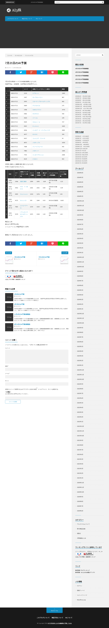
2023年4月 (80, 351)
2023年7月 (80, 337)
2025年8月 (80, 219)
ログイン (79, 585)
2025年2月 (80, 248)
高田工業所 (23, 181)
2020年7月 (80, 506)
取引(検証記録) (17, 67)
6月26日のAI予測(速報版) (82, 68)
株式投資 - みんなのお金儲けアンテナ (85, 572)
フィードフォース (38, 146)
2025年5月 (80, 233)
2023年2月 (80, 360)
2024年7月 (80, 280)
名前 (7, 366)
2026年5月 (80, 177)
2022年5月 (80, 403)
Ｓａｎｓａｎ (24, 194)
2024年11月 (80, 262)
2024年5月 (80, 290)
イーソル (35, 118)
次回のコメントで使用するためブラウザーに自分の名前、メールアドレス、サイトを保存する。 (32, 389)
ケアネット (36, 93)
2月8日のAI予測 (19, 294)
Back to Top (54, 610)
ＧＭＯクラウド (37, 109)
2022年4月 (80, 407)
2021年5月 (80, 459)
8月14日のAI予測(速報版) (22, 324)
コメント (7, 348)
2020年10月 (80, 492)
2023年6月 (80, 341)
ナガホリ (35, 159)
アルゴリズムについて (83, 524)
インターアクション (38, 155)
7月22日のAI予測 (43, 257)
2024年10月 (80, 266)
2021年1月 (80, 478)
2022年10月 (80, 379)
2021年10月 (80, 435)
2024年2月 (80, 304)
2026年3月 (80, 187)
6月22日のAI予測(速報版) (82, 83)
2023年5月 (80, 346)
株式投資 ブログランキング (82, 570)
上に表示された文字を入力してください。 (17, 393)
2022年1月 (80, 421)
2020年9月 (80, 496)
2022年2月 (80, 417)
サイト (7, 380)
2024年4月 (80, 295)
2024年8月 (80, 276)
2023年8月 (80, 332)
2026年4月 (80, 182)
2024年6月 (80, 285)
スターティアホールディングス (41, 101)
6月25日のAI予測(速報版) (82, 72)
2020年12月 (80, 482)
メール (7, 373)
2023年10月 (80, 323)
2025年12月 (80, 201)
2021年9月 (80, 440)
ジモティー (36, 151)
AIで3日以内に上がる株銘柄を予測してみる (60, 623)
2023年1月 (80, 365)
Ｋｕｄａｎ (36, 126)
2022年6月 (80, 398)
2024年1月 (80, 309)
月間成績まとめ (81, 538)
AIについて (39, 18)
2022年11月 (80, 374)
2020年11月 (80, 487)
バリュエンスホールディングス (24, 214)
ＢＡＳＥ (35, 134)
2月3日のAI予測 (19, 304)
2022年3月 (80, 412)
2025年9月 (80, 215)
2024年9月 (80, 271)
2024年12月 (80, 257)
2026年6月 (80, 172)
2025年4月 (80, 238)
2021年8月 (80, 445)
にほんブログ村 (9, 279)
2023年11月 (80, 318)
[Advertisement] (54, 34)
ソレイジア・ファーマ (39, 138)
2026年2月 (80, 191)
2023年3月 (80, 356)
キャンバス (23, 200)
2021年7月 (80, 449)
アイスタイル (36, 105)
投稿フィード (81, 590)
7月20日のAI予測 (19, 257)
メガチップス (36, 142)
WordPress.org (81, 600)
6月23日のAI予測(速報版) (82, 79)
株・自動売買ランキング (19, 279)
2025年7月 (80, 224)
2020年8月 (80, 501)
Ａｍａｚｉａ (36, 122)
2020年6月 (80, 511)
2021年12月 (80, 426)
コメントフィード (82, 595)
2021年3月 (80, 468)
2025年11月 (80, 205)
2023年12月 (80, 313)
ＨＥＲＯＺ (36, 113)
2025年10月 (80, 210)
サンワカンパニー (38, 97)
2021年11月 (80, 431)
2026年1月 (80, 196)
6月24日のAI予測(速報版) (82, 75)
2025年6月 (80, 229)
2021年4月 (80, 464)
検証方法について (27, 18)
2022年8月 (80, 388)
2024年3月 (80, 299)
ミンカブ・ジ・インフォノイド (41, 130)
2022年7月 (80, 393)
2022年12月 (80, 370)
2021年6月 (80, 454)
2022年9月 (80, 384)
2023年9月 (80, 327)
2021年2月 (80, 473)
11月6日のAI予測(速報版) (22, 314)
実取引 (79, 533)
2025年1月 (80, 252)
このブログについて (12, 18)
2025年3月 (80, 243)
